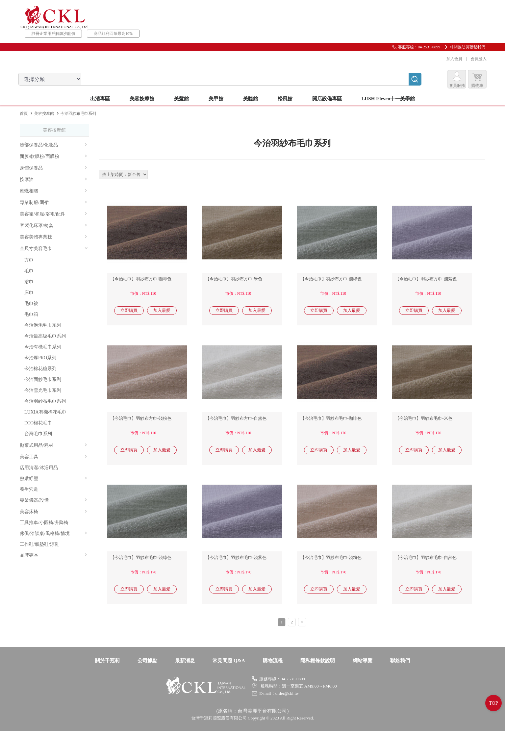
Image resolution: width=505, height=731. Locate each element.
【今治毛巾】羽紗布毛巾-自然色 (425, 557)
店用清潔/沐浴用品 (39, 467)
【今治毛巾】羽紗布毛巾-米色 (423, 418)
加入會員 (453, 59)
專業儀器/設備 (53, 500)
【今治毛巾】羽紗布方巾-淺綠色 (331, 278)
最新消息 (185, 660)
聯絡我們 (400, 660)
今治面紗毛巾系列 (42, 379)
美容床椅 (53, 511)
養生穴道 (29, 489)
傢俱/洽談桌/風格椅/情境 (53, 533)
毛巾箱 (31, 314)
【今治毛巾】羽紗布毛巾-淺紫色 (235, 557)
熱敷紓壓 (53, 478)
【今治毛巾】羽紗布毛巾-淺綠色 (140, 557)
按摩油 (53, 179)
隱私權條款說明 (317, 660)
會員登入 (477, 59)
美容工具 (53, 456)
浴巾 (29, 281)
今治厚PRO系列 (40, 357)
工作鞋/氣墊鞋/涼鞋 (39, 544)
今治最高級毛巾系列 (45, 336)
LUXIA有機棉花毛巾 (45, 412)
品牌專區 (53, 555)
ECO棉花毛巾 (38, 422)
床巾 (29, 292)
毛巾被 (31, 303)
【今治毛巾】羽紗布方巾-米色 (233, 278)
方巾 (29, 260)
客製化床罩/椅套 (53, 225)
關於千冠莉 (107, 660)
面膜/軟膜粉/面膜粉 (53, 156)
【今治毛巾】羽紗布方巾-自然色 (235, 418)
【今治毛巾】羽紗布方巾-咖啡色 (140, 278)
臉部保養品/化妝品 (53, 144)
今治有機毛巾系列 (42, 346)
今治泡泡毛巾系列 (42, 325)
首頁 (24, 113)
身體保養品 (53, 167)
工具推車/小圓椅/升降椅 (44, 522)
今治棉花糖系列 (40, 368)
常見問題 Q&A (229, 660)
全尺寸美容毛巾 (54, 248)
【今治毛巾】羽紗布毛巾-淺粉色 (331, 557)
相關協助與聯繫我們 (467, 47)
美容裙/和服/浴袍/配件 (53, 214)
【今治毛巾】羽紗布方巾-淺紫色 (425, 278)
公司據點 (147, 660)
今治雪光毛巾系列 (42, 390)
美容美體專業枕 (53, 237)
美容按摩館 (44, 113)
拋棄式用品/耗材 (53, 445)
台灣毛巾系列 (38, 433)
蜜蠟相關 (53, 191)
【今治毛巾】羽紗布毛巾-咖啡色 (331, 418)
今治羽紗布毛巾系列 (45, 401)
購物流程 (273, 660)
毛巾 (29, 270)
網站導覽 (362, 660)
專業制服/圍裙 (53, 202)
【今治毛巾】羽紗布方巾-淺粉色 (140, 418)
